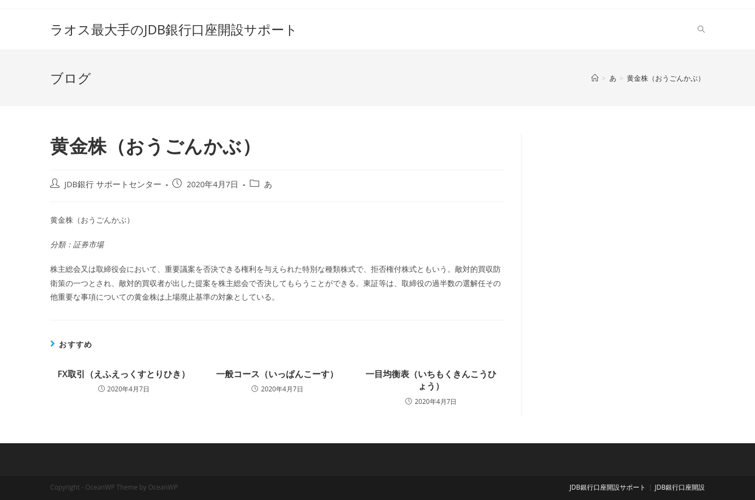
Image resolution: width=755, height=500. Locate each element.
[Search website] (701, 29)
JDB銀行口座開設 (680, 487)
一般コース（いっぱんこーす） (277, 374)
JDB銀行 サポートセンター (112, 184)
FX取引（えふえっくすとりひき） (123, 374)
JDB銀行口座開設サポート (608, 487)
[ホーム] (594, 78)
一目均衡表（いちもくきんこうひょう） (430, 380)
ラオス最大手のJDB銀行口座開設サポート (174, 29)
